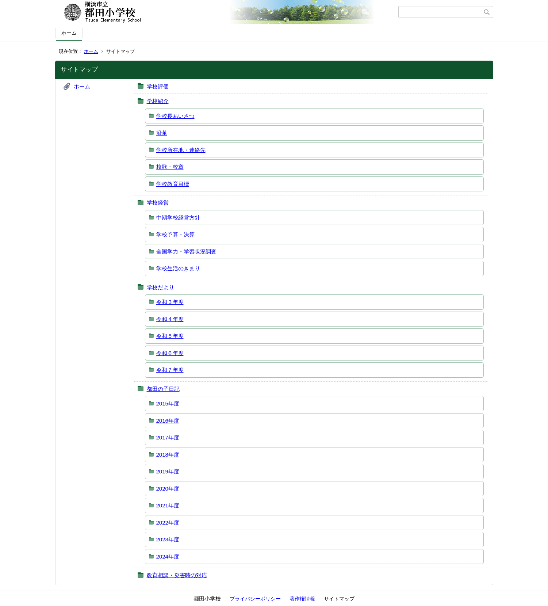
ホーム (69, 33)
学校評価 (158, 86)
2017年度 (167, 437)
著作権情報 (302, 599)
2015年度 (167, 403)
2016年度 (167, 421)
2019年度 (167, 471)
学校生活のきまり (178, 268)
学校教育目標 (172, 184)
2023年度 (167, 539)
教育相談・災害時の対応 (177, 575)
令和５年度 (170, 336)
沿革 (161, 133)
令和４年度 (170, 319)
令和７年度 (170, 370)
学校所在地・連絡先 (181, 150)
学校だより (160, 287)
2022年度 (167, 522)
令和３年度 (170, 302)
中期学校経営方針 (178, 217)
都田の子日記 (163, 389)
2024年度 (167, 556)
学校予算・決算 (175, 234)
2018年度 (167, 454)
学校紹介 (158, 101)
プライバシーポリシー (255, 599)
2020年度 (167, 488)
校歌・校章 (170, 167)
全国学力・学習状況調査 (186, 251)
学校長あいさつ (175, 116)
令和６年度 (170, 353)
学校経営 (158, 202)
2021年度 (167, 505)
